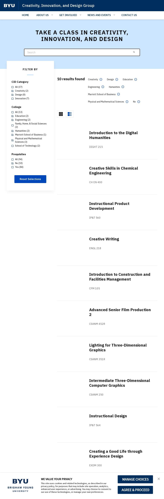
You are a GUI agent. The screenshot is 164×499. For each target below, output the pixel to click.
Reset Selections (30, 179)
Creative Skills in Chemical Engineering (113, 171)
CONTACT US (129, 15)
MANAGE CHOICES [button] (135, 479)
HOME (25, 15)
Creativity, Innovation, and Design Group (58, 5)
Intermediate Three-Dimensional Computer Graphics (119, 383)
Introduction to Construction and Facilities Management (119, 277)
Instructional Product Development (109, 206)
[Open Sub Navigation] (52, 14)
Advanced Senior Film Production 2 (120, 312)
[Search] (82, 52)
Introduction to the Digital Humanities (113, 135)
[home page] (9, 5)
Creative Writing (104, 238)
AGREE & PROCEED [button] (135, 490)
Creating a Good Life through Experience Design (115, 454)
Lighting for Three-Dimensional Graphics (118, 347)
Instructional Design (108, 415)
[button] (159, 478)
